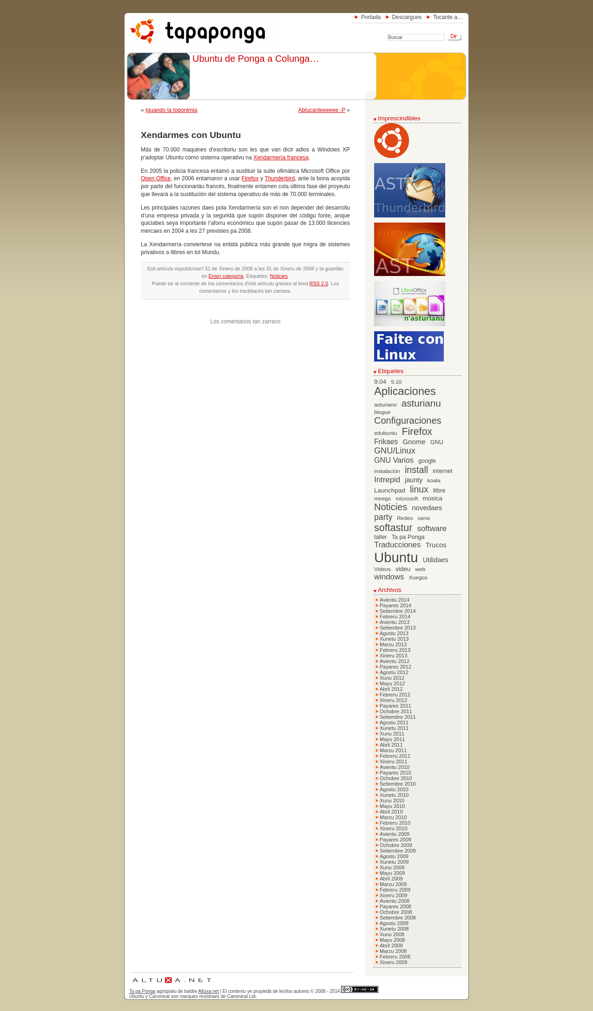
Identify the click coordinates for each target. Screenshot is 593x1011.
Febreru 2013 (395, 650)
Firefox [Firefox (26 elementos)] (417, 431)
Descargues (407, 17)
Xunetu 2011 (394, 728)
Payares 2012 (395, 667)
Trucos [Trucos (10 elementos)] (435, 545)
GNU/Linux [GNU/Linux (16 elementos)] (394, 450)
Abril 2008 (391, 945)
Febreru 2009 (395, 890)
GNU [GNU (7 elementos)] (436, 442)
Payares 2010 (395, 772)
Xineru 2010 (393, 828)
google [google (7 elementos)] (427, 461)
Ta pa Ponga (142, 991)
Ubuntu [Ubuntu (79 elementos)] (396, 557)
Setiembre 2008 (398, 917)
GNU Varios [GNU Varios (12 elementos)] (394, 460)
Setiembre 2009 (398, 850)
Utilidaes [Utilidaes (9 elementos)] (435, 560)
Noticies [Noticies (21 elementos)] (390, 507)
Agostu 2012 (394, 672)
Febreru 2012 (395, 694)
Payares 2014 (395, 605)
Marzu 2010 (393, 817)
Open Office (156, 178)
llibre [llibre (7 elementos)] (439, 490)
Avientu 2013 (394, 622)
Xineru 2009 (393, 895)
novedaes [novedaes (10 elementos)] (427, 508)
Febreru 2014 (395, 616)
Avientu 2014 (394, 600)
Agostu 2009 (394, 856)
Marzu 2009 (393, 884)
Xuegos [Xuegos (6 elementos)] (418, 577)
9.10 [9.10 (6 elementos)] (396, 382)
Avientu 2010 (394, 767)
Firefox (250, 178)
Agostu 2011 (394, 722)
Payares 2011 (395, 706)
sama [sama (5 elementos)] (424, 518)
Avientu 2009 (394, 834)
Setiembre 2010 (398, 784)
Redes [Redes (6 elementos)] (405, 518)
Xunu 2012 (392, 678)
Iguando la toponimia (171, 110)
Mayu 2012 (392, 683)
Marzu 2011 (393, 750)
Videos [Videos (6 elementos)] (382, 569)
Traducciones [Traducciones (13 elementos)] (397, 544)
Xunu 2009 (392, 867)
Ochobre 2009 (396, 845)
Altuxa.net (208, 991)
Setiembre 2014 (398, 611)
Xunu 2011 (392, 733)
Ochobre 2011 (396, 711)
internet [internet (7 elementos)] (442, 471)
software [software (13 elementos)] (432, 528)
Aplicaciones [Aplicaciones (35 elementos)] (405, 391)
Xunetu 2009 (394, 862)
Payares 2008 (395, 906)
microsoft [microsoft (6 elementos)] (406, 498)
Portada (371, 17)
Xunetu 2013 (394, 639)
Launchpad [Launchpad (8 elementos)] (389, 490)
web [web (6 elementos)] (420, 569)
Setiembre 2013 (398, 627)
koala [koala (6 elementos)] (434, 480)
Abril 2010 (391, 811)
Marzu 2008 (393, 951)
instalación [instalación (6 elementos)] (387, 471)
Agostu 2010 (394, 789)
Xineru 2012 (393, 700)
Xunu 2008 (392, 934)
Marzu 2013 (393, 644)
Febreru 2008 (395, 956)
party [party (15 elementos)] (383, 517)
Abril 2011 (391, 745)
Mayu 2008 (392, 940)
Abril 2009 (391, 878)
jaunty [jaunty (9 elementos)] (413, 480)
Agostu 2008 (394, 923)
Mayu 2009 (392, 873)
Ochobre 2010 (396, 778)
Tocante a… (448, 17)
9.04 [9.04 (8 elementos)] (380, 381)
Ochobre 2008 (396, 912)
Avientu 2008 (394, 901)
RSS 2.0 (319, 283)
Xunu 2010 (392, 800)
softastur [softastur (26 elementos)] (393, 527)
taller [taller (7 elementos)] (380, 537)
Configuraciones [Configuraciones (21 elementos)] (407, 420)
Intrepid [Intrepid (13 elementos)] (387, 479)
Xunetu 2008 (394, 929)
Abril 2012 (391, 689)
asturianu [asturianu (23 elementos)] (421, 403)
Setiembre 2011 (398, 717)
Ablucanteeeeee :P (321, 110)
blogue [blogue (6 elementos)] (382, 412)
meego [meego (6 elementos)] (382, 498)
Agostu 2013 (394, 633)
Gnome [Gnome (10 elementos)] (413, 442)
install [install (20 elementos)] (416, 470)
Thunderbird (280, 178)
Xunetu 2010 (394, 795)
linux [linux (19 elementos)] (419, 489)
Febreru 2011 (395, 756)
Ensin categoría (226, 276)
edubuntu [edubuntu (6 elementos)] (385, 433)
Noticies (279, 276)
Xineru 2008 (393, 962)
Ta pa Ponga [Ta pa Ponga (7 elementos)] (408, 537)
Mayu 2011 (392, 739)
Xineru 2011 (393, 761)
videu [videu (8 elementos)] (402, 568)
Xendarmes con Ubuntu (191, 135)
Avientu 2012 (394, 661)
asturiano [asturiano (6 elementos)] (385, 404)
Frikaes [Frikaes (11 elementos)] (386, 442)
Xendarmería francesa (281, 157)
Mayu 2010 (392, 806)
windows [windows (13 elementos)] (389, 576)
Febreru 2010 (395, 823)
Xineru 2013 (393, 655)
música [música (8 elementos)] (432, 498)
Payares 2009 (395, 839)
